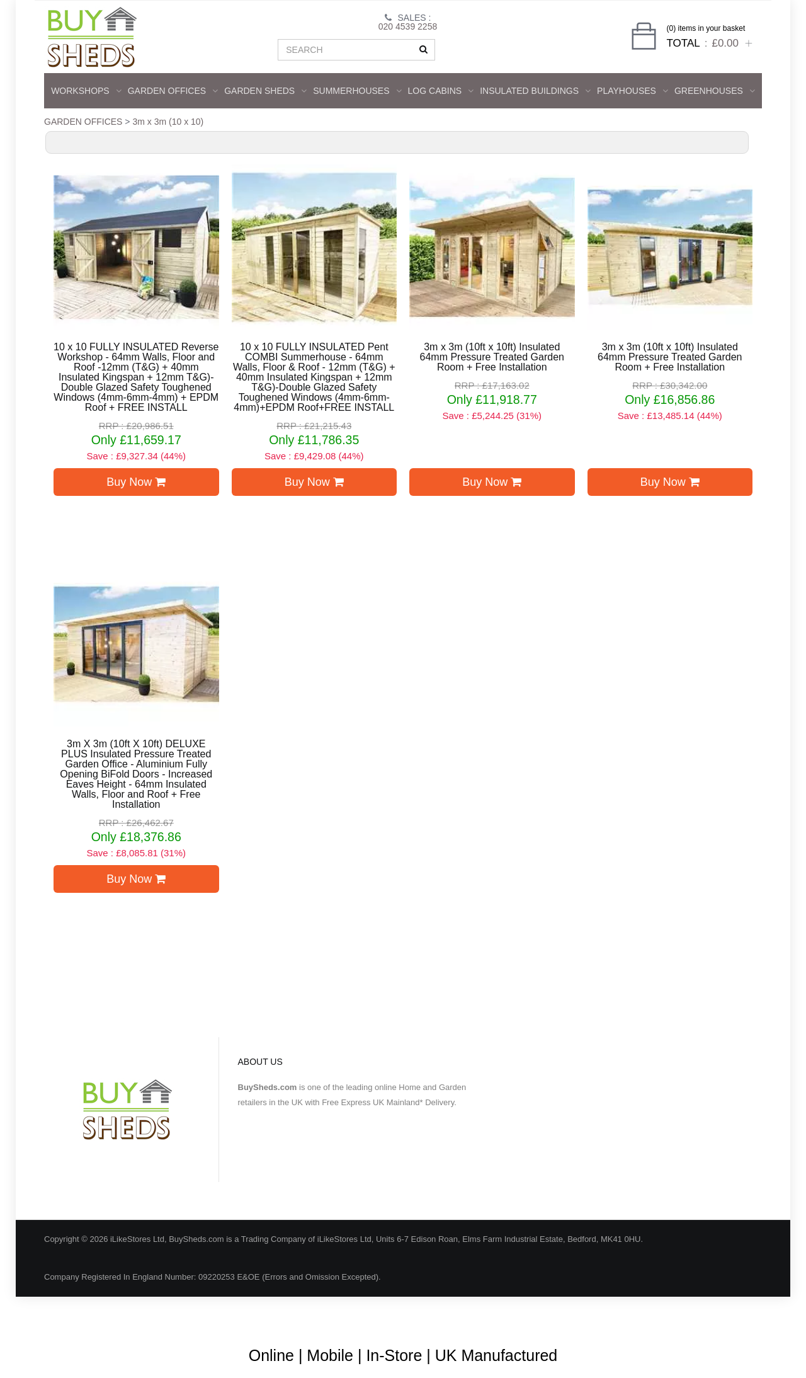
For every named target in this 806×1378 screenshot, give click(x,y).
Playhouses (632, 91)
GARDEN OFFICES (173, 91)
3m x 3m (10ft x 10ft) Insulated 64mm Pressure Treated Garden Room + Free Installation (492, 357)
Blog (312, 1314)
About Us (356, 1314)
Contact (729, 1314)
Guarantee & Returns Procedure (540, 1314)
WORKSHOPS (86, 91)
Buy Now (136, 482)
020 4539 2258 (407, 26)
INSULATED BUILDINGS (535, 91)
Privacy (682, 1314)
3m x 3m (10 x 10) (167, 122)
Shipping (634, 1314)
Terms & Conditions (427, 1314)
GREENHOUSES (714, 91)
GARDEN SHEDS (265, 91)
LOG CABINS (441, 91)
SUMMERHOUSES (357, 91)
